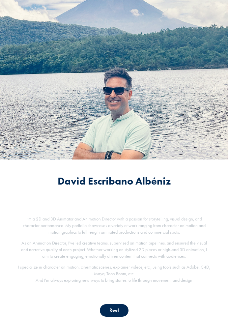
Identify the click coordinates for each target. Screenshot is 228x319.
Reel (114, 310)
